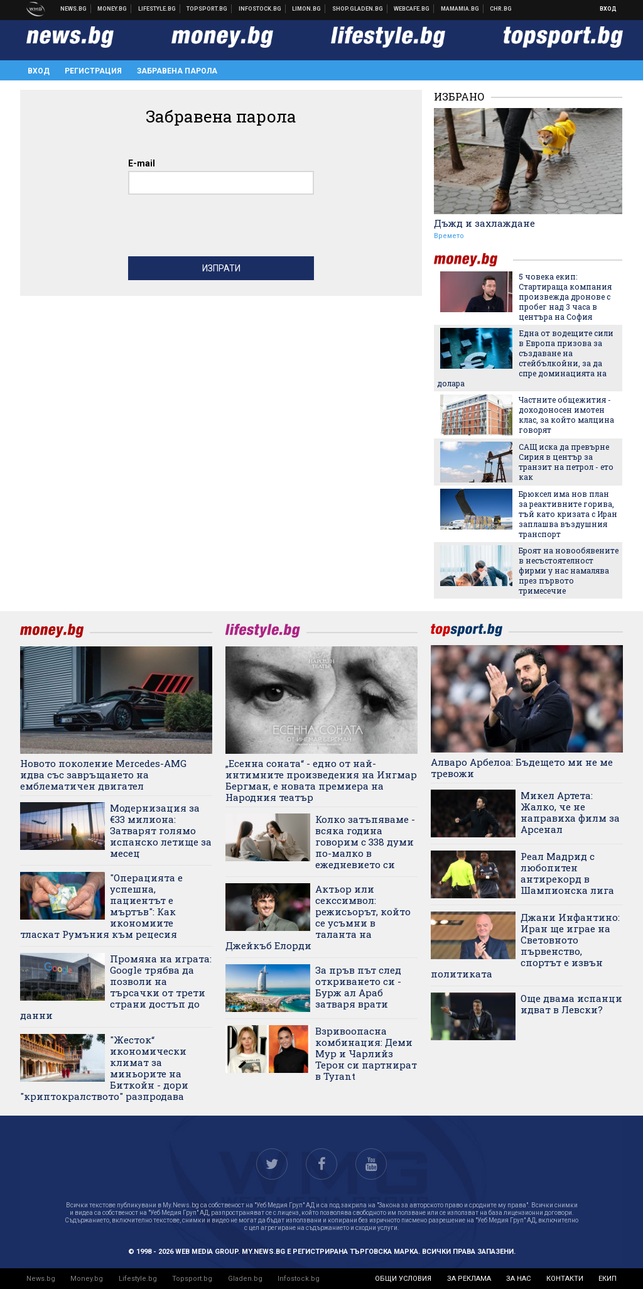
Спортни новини (207, 8)
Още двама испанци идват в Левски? (571, 1004)
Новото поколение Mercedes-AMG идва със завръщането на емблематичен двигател (103, 774)
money (473, 259)
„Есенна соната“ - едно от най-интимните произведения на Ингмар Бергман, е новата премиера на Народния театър (321, 780)
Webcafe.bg (412, 8)
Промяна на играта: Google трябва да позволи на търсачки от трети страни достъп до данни (116, 987)
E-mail (141, 163)
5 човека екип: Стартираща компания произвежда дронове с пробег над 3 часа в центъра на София (565, 296)
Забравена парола (177, 71)
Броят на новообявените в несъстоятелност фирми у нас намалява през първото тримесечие (569, 570)
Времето (449, 236)
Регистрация (93, 71)
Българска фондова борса (260, 8)
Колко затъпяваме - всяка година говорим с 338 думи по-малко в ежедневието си (365, 841)
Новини (74, 8)
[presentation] (223, 228)
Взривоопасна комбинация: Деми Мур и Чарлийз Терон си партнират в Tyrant (366, 1053)
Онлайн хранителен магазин (357, 8)
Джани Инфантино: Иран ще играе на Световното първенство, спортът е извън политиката (525, 945)
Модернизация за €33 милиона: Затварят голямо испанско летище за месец (161, 830)
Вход (608, 9)
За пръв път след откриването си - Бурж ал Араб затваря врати (358, 986)
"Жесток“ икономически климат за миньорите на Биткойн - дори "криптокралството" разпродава (104, 1068)
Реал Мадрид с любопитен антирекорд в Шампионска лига (567, 873)
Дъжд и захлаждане (484, 223)
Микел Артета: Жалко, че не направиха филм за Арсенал (570, 812)
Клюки (157, 8)
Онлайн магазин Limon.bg (306, 8)
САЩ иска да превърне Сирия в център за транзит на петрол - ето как (566, 462)
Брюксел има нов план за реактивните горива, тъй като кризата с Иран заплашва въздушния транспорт (568, 514)
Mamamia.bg (460, 8)
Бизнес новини (112, 8)
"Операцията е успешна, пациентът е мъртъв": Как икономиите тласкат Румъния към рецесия (101, 906)
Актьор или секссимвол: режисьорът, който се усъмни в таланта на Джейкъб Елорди (318, 917)
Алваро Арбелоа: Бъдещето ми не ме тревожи (522, 768)
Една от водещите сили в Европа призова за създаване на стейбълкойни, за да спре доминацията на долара (525, 358)
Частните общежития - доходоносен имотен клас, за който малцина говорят (566, 414)
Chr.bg (501, 8)
